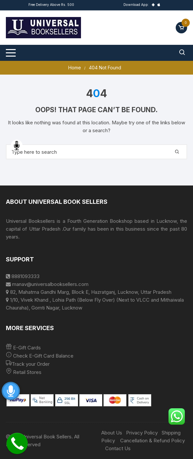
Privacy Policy (142, 433)
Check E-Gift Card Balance (42, 356)
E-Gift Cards (27, 347)
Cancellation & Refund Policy (152, 440)
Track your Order (31, 364)
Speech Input (16, 145)
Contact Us (118, 448)
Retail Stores (27, 372)
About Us (111, 433)
